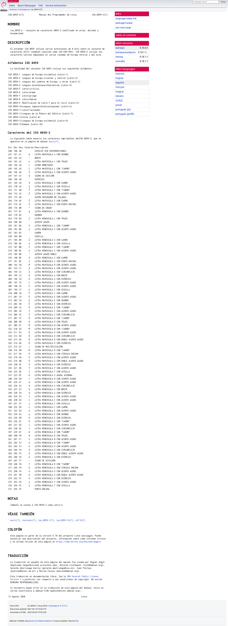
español (120, 82)
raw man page (123, 27)
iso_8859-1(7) (46, 520)
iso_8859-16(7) (64, 520)
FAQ (40, 5)
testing (119, 56)
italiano (120, 96)
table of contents (126, 35)
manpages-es (23, 9)
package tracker (124, 23)
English (119, 78)
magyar (120, 91)
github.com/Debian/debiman (40, 621)
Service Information (55, 5)
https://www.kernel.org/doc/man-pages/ (78, 541)
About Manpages (27, 5)
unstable (120, 61)
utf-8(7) (80, 520)
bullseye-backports (126, 52)
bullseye (13, 9)
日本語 (119, 100)
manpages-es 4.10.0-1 (57, 606)
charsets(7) (29, 520)
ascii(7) (54, 141)
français (120, 87)
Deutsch (120, 73)
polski (119, 105)
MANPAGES (13, 1)
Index (12, 5)
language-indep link (126, 18)
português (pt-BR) (125, 114)
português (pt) (123, 109)
